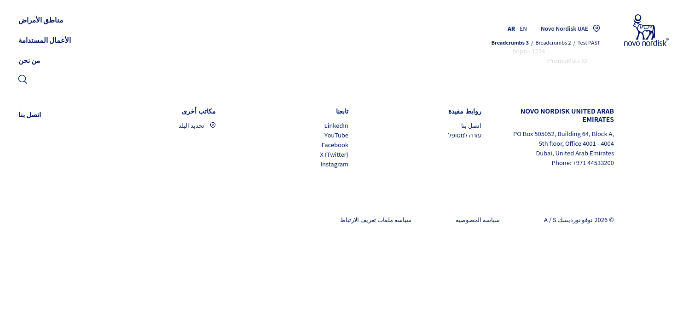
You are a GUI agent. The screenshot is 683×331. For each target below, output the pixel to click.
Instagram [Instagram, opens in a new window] (334, 164)
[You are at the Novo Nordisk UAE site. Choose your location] (568, 28)
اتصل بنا (471, 125)
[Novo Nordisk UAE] (634, 30)
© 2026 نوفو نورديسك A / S (579, 219)
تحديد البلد (197, 125)
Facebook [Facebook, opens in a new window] (335, 144)
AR (511, 28)
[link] (22, 80)
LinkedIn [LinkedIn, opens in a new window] (336, 125)
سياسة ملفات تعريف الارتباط (375, 219)
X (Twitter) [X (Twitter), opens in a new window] (334, 154)
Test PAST (589, 42)
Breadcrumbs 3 (510, 42)
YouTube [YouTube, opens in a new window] (336, 135)
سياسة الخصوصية (478, 219)
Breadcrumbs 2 (553, 42)
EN (523, 28)
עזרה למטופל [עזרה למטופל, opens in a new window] (464, 135)
